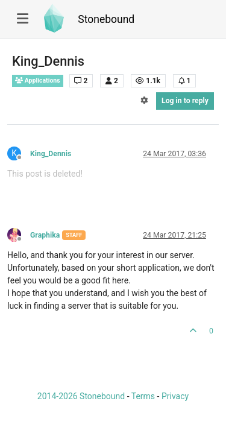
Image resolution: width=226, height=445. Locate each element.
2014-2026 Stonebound (81, 396)
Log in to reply (185, 100)
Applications (37, 80)
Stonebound (106, 19)
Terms (143, 396)
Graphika (45, 235)
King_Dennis (50, 154)
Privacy (175, 396)
